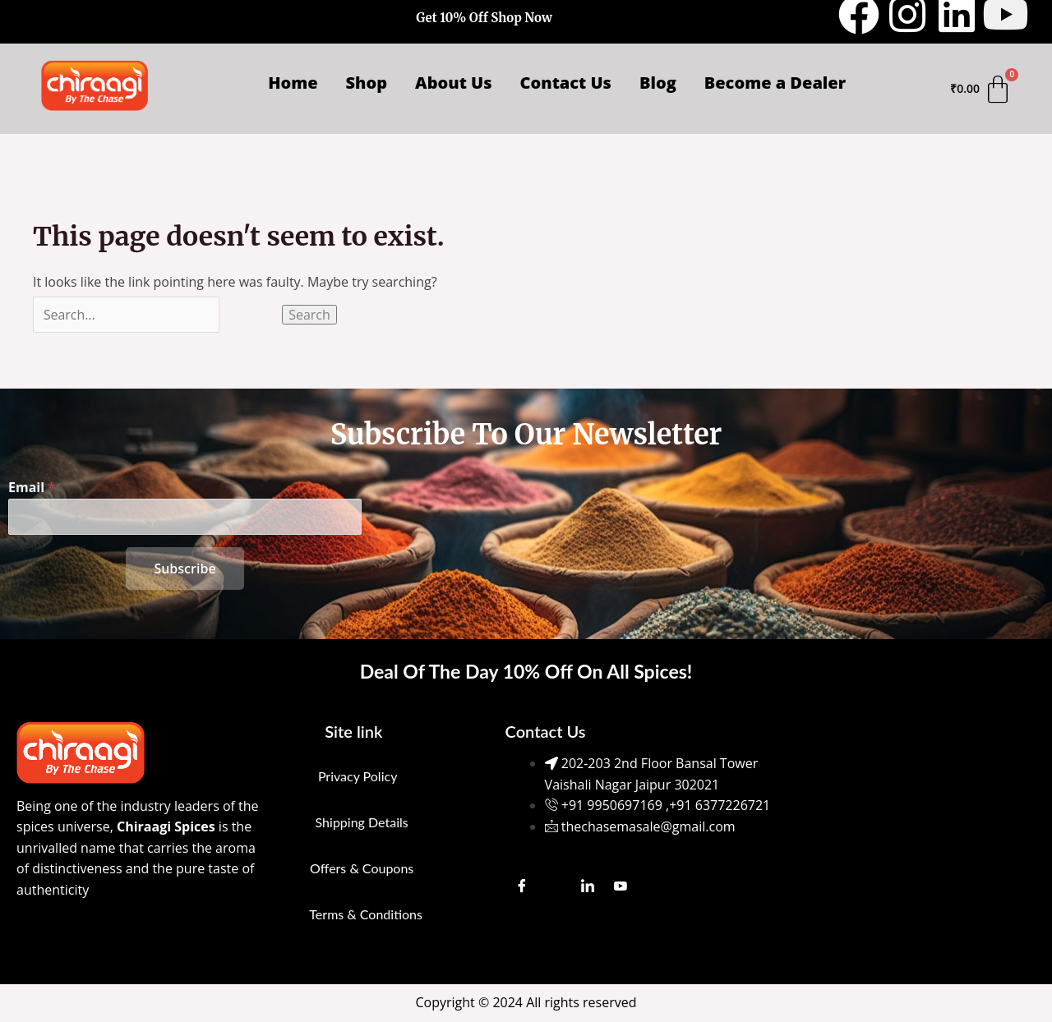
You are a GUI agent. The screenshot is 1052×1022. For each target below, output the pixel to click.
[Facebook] (522, 885)
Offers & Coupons (361, 868)
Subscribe (184, 568)
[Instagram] (554, 885)
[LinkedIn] (587, 885)
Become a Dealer (775, 82)
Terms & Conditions (365, 914)
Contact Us (565, 82)
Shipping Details (362, 822)
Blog (657, 82)
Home (292, 82)
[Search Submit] (251, 314)
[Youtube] (620, 885)
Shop (367, 82)
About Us (453, 82)
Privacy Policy (358, 776)
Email (31, 487)
